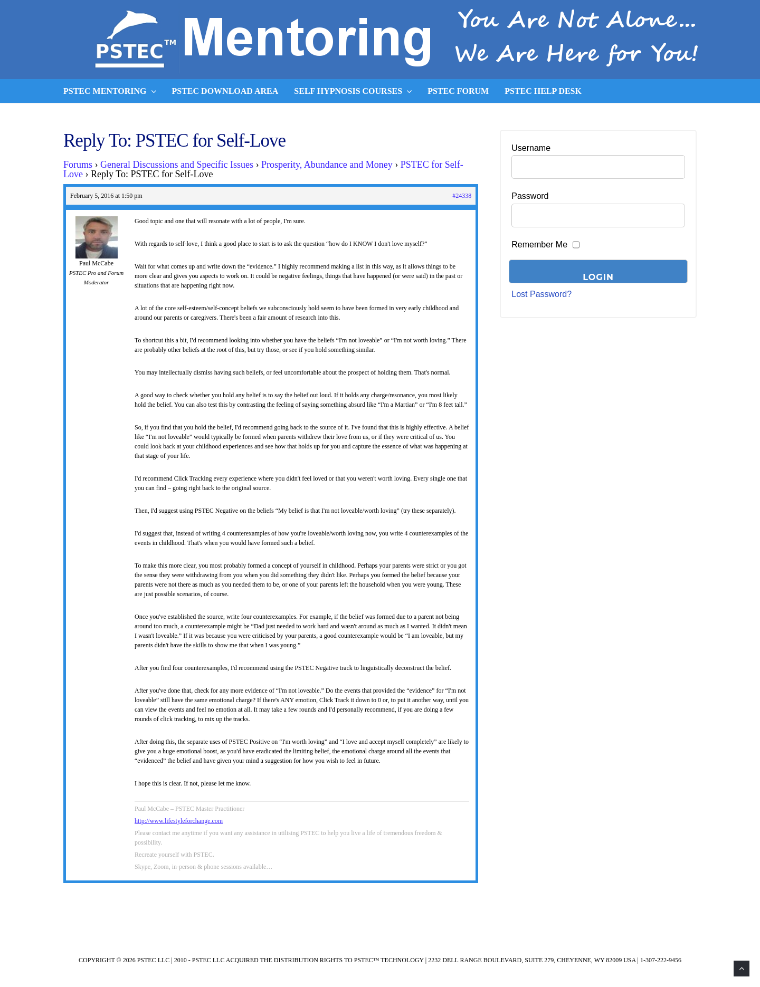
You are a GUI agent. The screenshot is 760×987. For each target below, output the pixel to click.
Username (530, 147)
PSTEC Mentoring (109, 91)
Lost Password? (541, 294)
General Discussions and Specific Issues (176, 164)
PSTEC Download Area (225, 91)
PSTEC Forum (458, 91)
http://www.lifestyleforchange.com (179, 821)
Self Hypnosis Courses (353, 91)
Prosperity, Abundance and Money (327, 164)
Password (529, 195)
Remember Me (539, 244)
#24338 (461, 195)
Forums (77, 164)
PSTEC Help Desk (543, 91)
